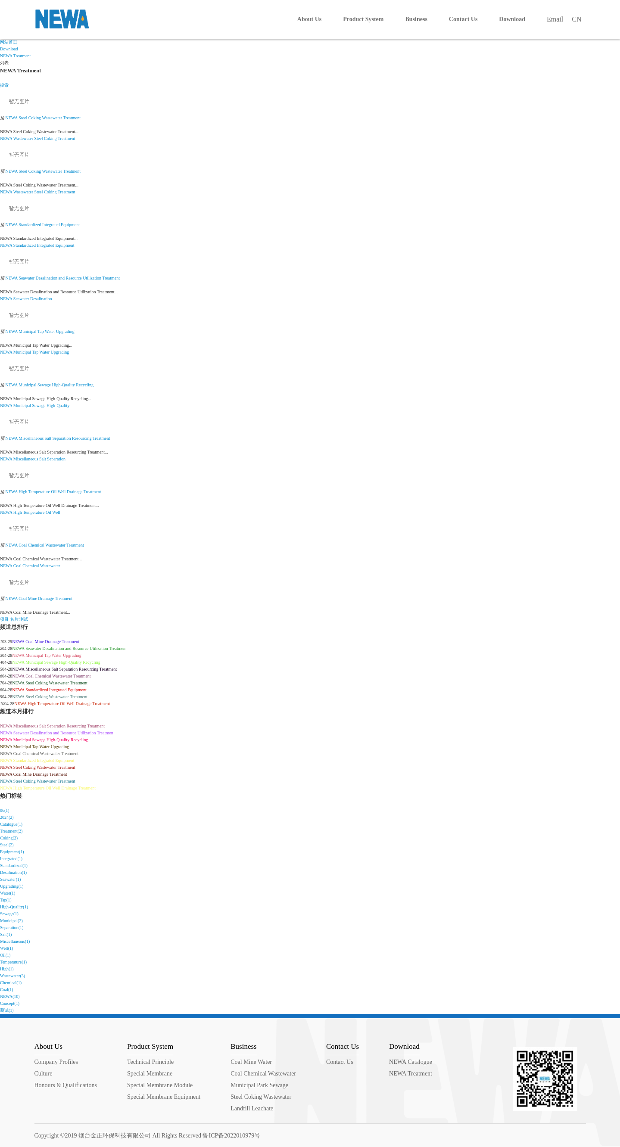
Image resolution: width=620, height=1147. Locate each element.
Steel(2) (7, 844)
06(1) (4, 810)
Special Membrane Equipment (163, 1097)
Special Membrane (149, 1073)
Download (9, 49)
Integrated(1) (11, 858)
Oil (48, 512)
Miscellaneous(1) (15, 941)
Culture (43, 1073)
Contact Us (342, 1046)
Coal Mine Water (251, 1062)
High (17, 512)
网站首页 (8, 42)
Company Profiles (56, 1062)
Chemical (30, 565)
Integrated (46, 245)
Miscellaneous (25, 459)
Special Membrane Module (160, 1085)
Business (243, 1046)
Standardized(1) (14, 865)
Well (56, 512)
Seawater (21, 298)
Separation (56, 459)
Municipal (22, 352)
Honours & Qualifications (65, 1085)
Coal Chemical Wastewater (263, 1073)
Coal (17, 565)
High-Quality (58, 405)
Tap (35, 352)
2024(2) (7, 817)
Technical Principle (150, 1062)
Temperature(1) (13, 962)
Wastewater (23, 138)
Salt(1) (6, 934)
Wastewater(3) (12, 975)
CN (576, 19)
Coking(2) (9, 838)
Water (44, 352)
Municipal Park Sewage (259, 1085)
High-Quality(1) (14, 907)
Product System (150, 1046)
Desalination (41, 298)
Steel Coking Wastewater (261, 1097)
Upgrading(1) (11, 886)
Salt (42, 459)
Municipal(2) (11, 920)
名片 (14, 619)
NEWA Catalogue (410, 1062)
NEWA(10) (10, 996)
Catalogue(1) (11, 824)
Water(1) (7, 893)
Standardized (24, 245)
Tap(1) (6, 900)
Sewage (38, 405)
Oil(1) (5, 955)
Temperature (33, 512)
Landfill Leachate (252, 1108)
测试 (23, 619)
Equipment (65, 245)
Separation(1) (11, 927)
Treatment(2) (11, 831)
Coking (50, 138)
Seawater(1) (10, 879)
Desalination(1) (13, 872)
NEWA (6, 138)
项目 (4, 619)
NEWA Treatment (15, 55)
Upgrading (60, 352)
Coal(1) (6, 989)
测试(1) (7, 1010)
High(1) (7, 969)
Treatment (66, 138)
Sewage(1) (9, 913)
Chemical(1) (11, 982)
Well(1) (6, 948)
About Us (48, 1046)
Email (555, 19)
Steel (38, 138)
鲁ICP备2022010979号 (231, 1135)
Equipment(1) (12, 851)
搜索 (4, 85)
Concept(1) (9, 1003)
